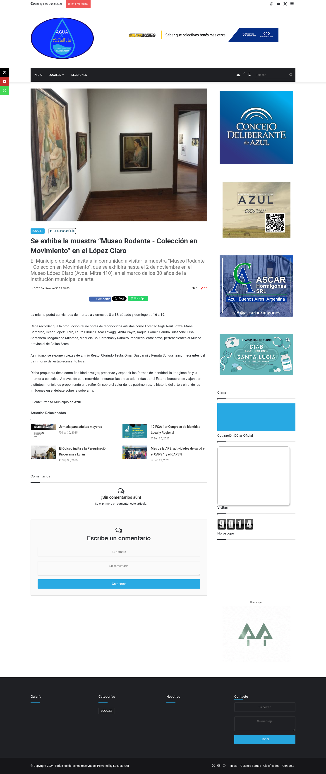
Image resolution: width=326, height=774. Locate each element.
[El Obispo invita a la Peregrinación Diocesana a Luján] (43, 452)
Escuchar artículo (62, 230)
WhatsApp (138, 298)
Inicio (38, 75)
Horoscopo (255, 602)
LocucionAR (121, 765)
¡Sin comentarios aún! (121, 497)
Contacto (241, 697)
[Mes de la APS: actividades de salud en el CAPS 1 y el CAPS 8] (134, 452)
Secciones (79, 75)
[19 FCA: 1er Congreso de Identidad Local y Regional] (134, 431)
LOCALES (55, 75)
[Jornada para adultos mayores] (43, 431)
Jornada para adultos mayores (80, 427)
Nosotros (173, 697)
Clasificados (271, 765)
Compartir (100, 299)
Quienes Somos (250, 765)
